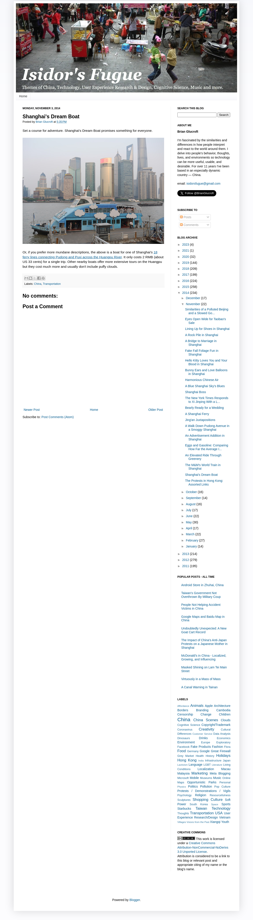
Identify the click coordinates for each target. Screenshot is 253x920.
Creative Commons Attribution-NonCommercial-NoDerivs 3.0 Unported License (202, 847)
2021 (186, 250)
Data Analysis (221, 733)
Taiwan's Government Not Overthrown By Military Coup (201, 595)
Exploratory (223, 742)
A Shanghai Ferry (197, 414)
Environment (186, 742)
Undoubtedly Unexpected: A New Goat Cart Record (204, 630)
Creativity (206, 729)
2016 (186, 281)
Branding (202, 710)
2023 (186, 244)
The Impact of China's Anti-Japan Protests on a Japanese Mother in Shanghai (204, 643)
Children (224, 714)
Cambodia (223, 710)
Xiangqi (215, 822)
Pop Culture (222, 786)
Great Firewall (220, 751)
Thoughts (183, 813)
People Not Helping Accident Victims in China (200, 606)
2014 (186, 293)
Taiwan (201, 808)
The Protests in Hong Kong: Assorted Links (204, 482)
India (201, 760)
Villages (181, 822)
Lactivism (182, 764)
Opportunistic (196, 782)
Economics (223, 738)
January (192, 546)
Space (214, 804)
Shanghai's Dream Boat (201, 474)
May (189, 522)
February (192, 540)
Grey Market (185, 755)
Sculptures (184, 799)
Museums (206, 778)
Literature (217, 764)
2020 (186, 256)
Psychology (184, 795)
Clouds (225, 720)
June (189, 516)
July (189, 510)
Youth (225, 822)
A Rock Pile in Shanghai (201, 335)
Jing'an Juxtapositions (200, 420)
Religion (200, 795)
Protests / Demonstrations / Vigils (203, 791)
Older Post (155, 409)
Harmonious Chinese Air (201, 380)
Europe (205, 742)
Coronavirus (184, 729)
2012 (186, 560)
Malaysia (183, 773)
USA (219, 813)
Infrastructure (213, 760)
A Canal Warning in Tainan (199, 687)
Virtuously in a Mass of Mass (201, 679)
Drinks (203, 738)
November (193, 304)
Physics (181, 786)
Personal (224, 782)
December (193, 298)
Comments (189, 225)
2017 (186, 274)
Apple (209, 706)
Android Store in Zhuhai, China (202, 585)
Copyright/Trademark (215, 725)
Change (206, 714)
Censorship (185, 714)
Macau (225, 769)
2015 (186, 287)
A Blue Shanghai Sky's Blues (205, 386)
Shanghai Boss (195, 392)
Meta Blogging (220, 773)
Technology (221, 808)
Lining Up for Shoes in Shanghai (207, 329)
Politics (193, 786)
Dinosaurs (183, 738)
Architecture (222, 706)
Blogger (134, 900)
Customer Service (202, 734)
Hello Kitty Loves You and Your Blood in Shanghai (206, 362)
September (194, 498)
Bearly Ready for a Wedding (204, 407)
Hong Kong (187, 760)
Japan (226, 760)
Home (23, 96)
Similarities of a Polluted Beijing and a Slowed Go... (206, 311)
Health (200, 755)
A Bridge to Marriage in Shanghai (201, 342)
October (192, 492)
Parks (213, 782)
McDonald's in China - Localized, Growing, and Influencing (203, 657)
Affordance (183, 706)
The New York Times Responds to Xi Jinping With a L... (206, 400)
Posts (185, 217)
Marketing (199, 773)
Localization (206, 769)
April (189, 528)
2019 (186, 262)
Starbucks (184, 808)
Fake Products (201, 746)
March (190, 534)
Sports (226, 804)
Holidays (223, 756)
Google (205, 751)
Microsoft (183, 778)
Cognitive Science (188, 725)
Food (181, 751)
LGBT (207, 764)
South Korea (199, 804)
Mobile (194, 778)
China (37, 283)
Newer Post (32, 409)
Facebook (183, 746)
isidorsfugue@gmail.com (203, 183)
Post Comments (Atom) (58, 417)
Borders (182, 710)
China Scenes (205, 720)
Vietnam (224, 817)
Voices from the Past (198, 822)
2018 (186, 268)
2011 (186, 566)
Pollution (206, 786)
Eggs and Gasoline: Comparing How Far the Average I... (206, 447)
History (210, 755)
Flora (227, 746)
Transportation (52, 283)
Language (195, 764)
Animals (196, 706)
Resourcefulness (220, 795)
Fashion (217, 746)
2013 (186, 554)
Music (217, 778)
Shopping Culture (208, 800)
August (191, 504)
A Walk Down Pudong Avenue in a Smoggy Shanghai (207, 427)
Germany (193, 751)
